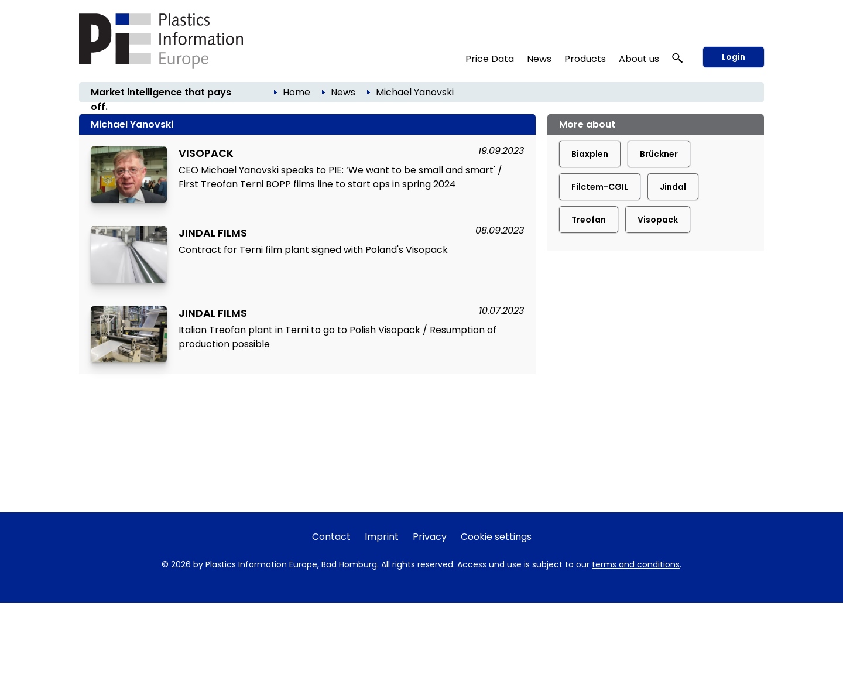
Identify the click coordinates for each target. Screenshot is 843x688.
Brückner (659, 154)
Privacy (430, 536)
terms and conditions (636, 564)
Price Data (489, 59)
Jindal (673, 187)
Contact (331, 536)
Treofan (588, 219)
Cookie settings (496, 536)
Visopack (658, 219)
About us (639, 59)
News (539, 59)
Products (585, 59)
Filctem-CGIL (599, 187)
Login (733, 57)
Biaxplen (589, 154)
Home (296, 92)
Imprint (382, 536)
